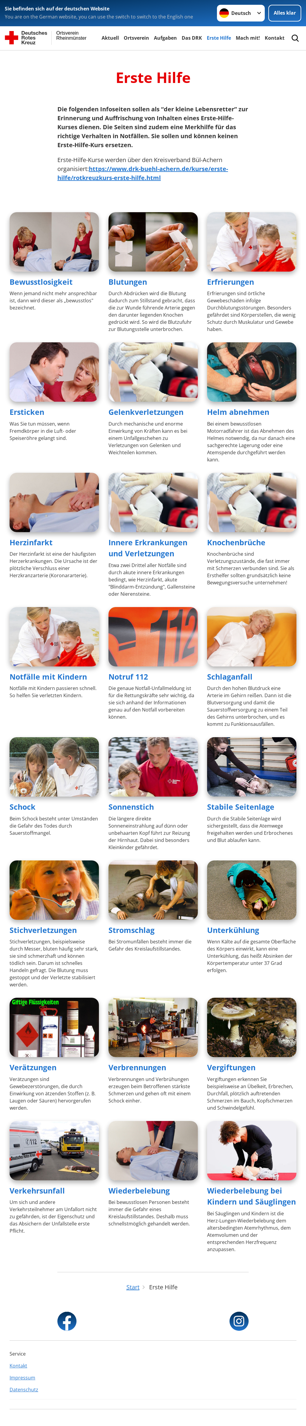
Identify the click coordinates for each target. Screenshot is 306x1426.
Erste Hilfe (219, 38)
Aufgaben (165, 38)
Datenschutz (24, 1389)
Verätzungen (33, 1067)
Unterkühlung (233, 930)
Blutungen (127, 282)
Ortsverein (136, 38)
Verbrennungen (137, 1067)
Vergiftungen (231, 1067)
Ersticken (27, 412)
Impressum (22, 1377)
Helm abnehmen (238, 412)
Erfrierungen (230, 282)
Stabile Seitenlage (240, 807)
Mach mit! (248, 38)
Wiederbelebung (139, 1190)
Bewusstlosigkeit (41, 282)
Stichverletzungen (43, 930)
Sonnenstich (131, 807)
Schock (23, 807)
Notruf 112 (128, 677)
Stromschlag (131, 930)
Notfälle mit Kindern (48, 677)
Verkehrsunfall (37, 1190)
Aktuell (110, 38)
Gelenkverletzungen (145, 412)
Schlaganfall (230, 677)
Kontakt (274, 38)
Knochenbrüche (236, 542)
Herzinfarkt (31, 542)
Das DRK (192, 38)
